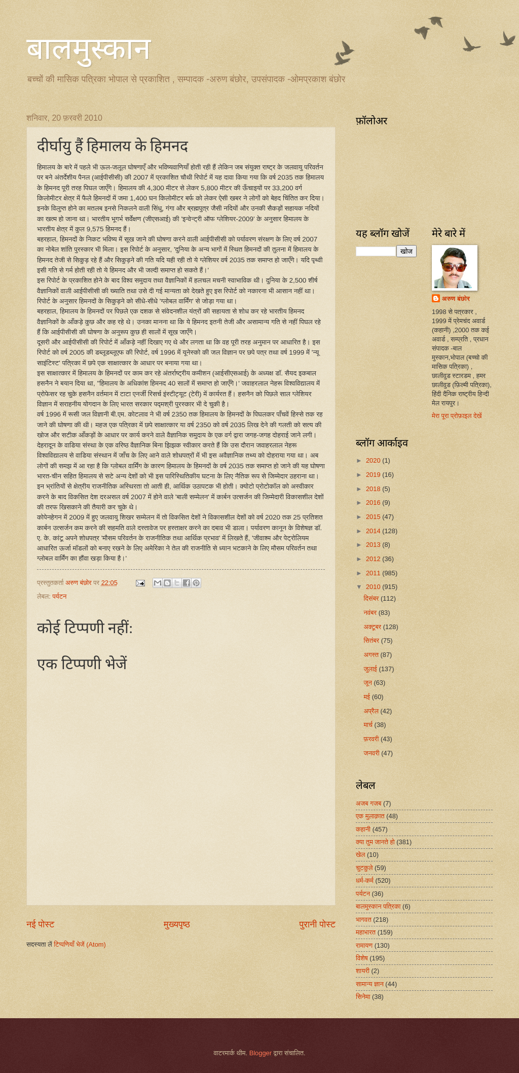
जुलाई (371, 669)
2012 (374, 559)
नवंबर (370, 612)
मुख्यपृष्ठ (177, 924)
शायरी (362, 971)
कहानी (363, 829)
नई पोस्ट (40, 924)
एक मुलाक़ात (370, 816)
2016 (374, 502)
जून (368, 682)
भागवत (364, 919)
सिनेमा (363, 996)
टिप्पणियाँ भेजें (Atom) (80, 944)
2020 (374, 460)
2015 (374, 517)
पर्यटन (59, 596)
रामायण (364, 945)
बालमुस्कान (88, 48)
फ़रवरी (371, 739)
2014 (374, 531)
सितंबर (372, 640)
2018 (374, 489)
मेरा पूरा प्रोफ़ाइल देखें (457, 416)
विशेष (362, 958)
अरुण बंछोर (456, 298)
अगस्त (371, 655)
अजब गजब (368, 803)
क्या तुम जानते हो (375, 842)
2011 (374, 573)
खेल (360, 854)
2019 (374, 474)
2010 (374, 587)
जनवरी (372, 753)
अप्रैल (371, 711)
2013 (374, 544)
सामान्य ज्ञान (370, 984)
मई (367, 697)
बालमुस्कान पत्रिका (378, 906)
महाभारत (366, 932)
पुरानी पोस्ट (317, 924)
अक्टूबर (373, 627)
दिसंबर (371, 598)
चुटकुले (364, 868)
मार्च (368, 725)
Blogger (260, 1053)
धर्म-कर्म (365, 880)
